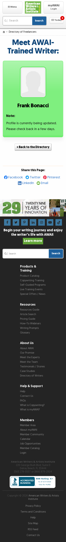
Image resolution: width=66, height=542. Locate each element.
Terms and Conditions (33, 511)
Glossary (25, 332)
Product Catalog (29, 276)
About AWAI (27, 348)
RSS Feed (33, 529)
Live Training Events (31, 289)
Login (23, 452)
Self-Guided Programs (33, 285)
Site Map (33, 523)
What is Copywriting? (32, 405)
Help (22, 391)
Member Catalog (30, 448)
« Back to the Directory (33, 147)
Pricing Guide (27, 319)
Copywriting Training (32, 280)
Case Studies (27, 371)
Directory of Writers (31, 375)
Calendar (25, 439)
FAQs (23, 400)
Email (44, 183)
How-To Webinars (30, 323)
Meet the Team (29, 362)
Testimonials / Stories (32, 366)
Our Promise (27, 352)
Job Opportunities (30, 443)
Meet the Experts (30, 357)
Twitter (35, 177)
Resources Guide (29, 309)
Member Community (32, 434)
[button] (12, 7)
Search (39, 20)
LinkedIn (28, 183)
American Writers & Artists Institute (43, 497)
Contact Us (26, 396)
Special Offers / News (32, 294)
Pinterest (53, 177)
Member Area (28, 425)
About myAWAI (28, 430)
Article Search (28, 314)
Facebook (15, 177)
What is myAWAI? (30, 409)
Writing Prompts (29, 328)
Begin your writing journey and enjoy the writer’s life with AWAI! (33, 235)
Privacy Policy (33, 506)
